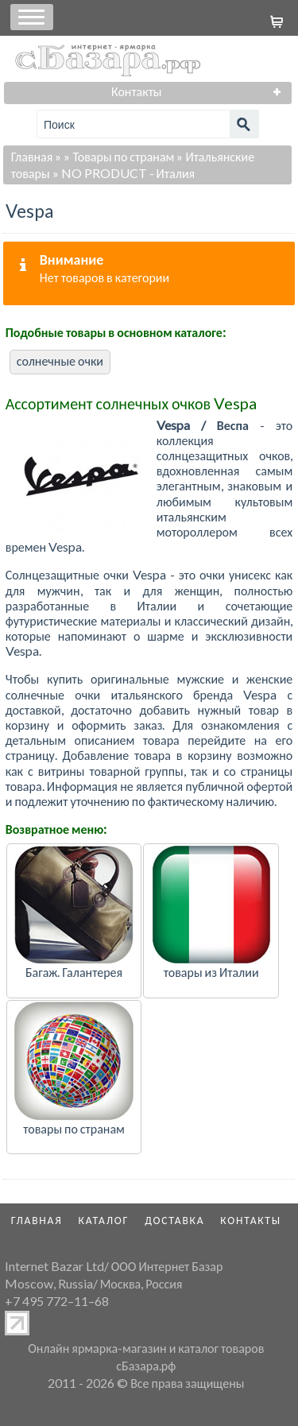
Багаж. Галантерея (73, 971)
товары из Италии (211, 971)
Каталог (104, 1220)
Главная (32, 156)
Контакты (250, 1220)
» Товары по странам (119, 156)
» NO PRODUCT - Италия (123, 172)
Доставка (174, 1220)
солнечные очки (60, 360)
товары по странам (74, 1128)
